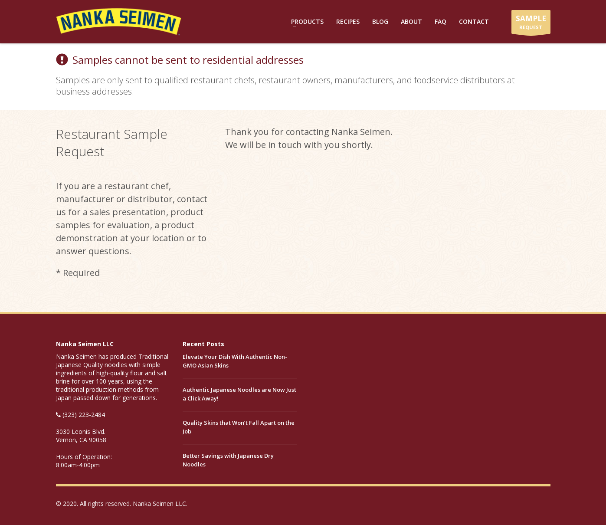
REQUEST (530, 23)
